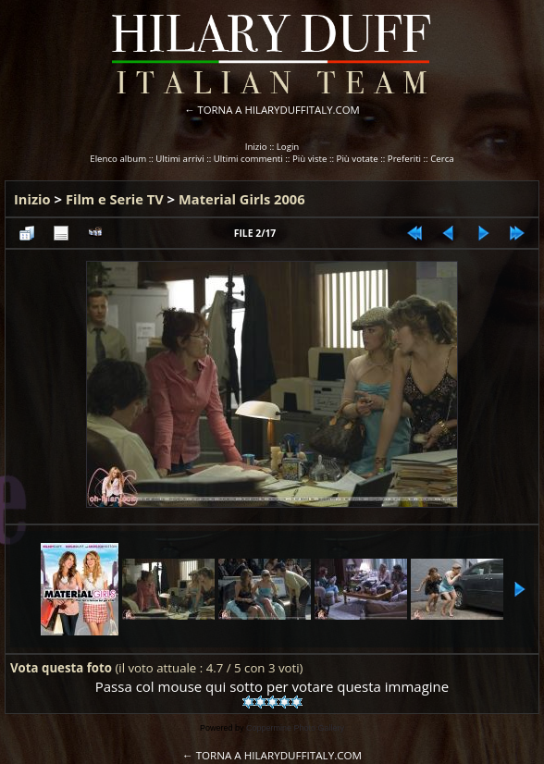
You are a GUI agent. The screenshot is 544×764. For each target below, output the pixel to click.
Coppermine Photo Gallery (295, 728)
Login (288, 147)
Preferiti (404, 159)
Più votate (357, 159)
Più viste (310, 159)
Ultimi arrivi (179, 159)
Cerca (442, 159)
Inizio (256, 147)
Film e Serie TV (115, 199)
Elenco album (118, 159)
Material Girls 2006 (242, 199)
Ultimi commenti (248, 159)
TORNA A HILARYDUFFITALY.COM (279, 110)
